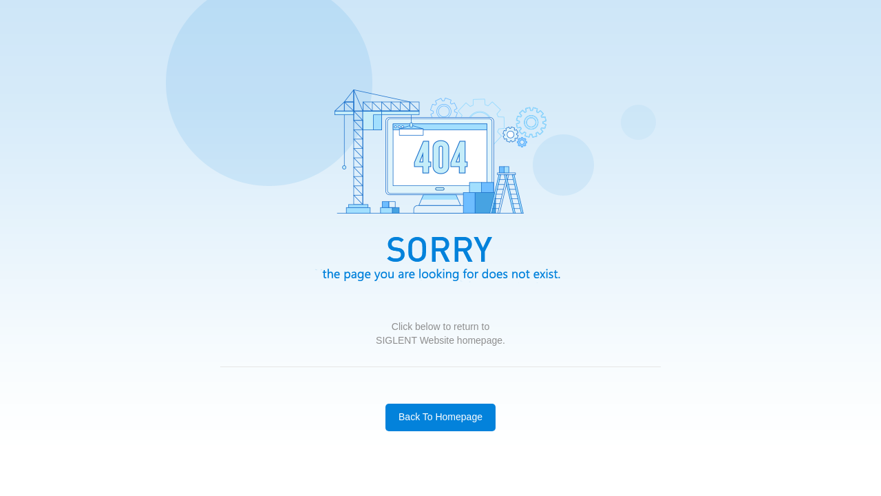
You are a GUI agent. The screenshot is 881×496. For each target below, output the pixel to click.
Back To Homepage (440, 416)
